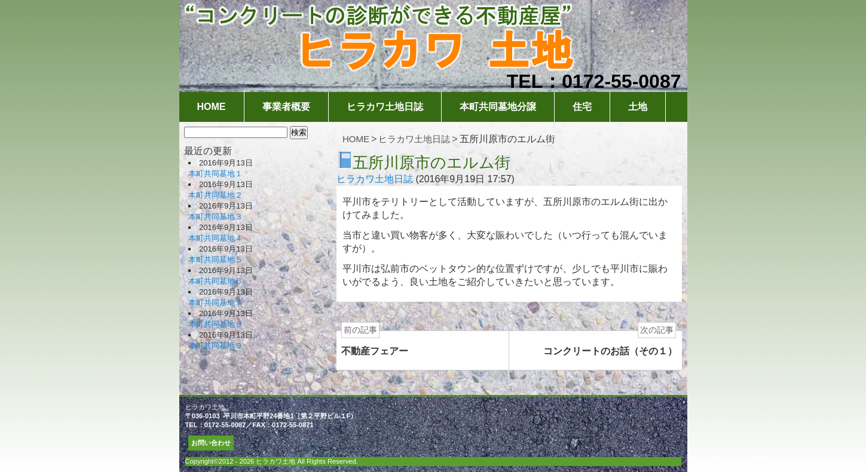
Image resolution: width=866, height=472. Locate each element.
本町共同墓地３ (215, 216)
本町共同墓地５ (215, 259)
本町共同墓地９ (215, 345)
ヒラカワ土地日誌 (385, 107)
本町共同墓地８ (215, 324)
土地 (637, 107)
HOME (211, 107)
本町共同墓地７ (215, 302)
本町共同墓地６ (215, 281)
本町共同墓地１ (215, 173)
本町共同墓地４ (215, 238)
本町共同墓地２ (215, 195)
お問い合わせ (211, 442)
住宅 (582, 107)
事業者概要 (286, 107)
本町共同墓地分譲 (498, 107)
